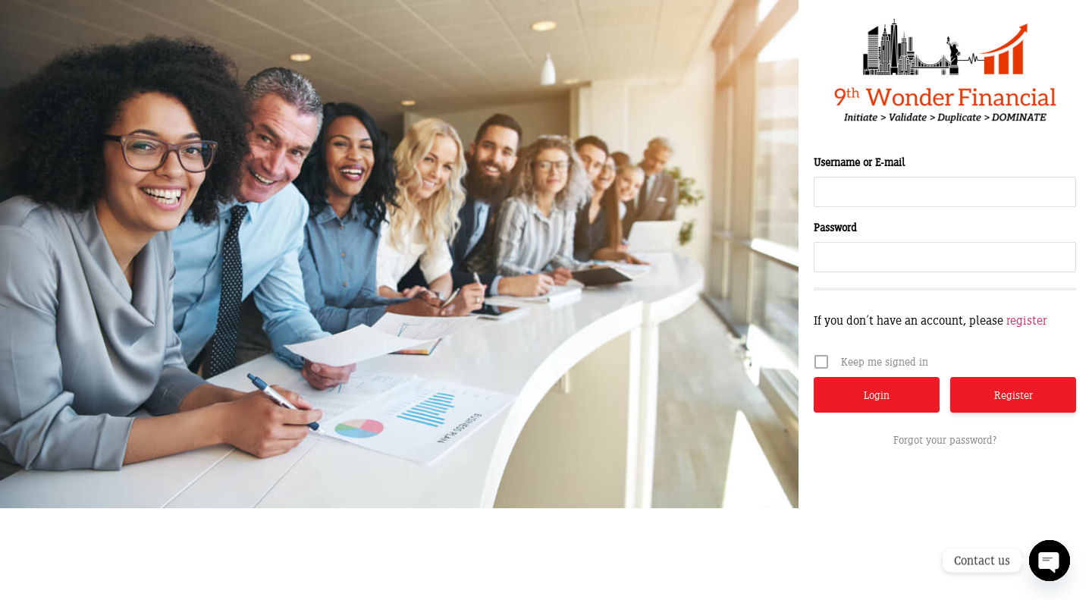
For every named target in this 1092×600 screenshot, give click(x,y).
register (1026, 320)
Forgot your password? (944, 439)
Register (1013, 394)
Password (835, 227)
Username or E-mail (859, 161)
